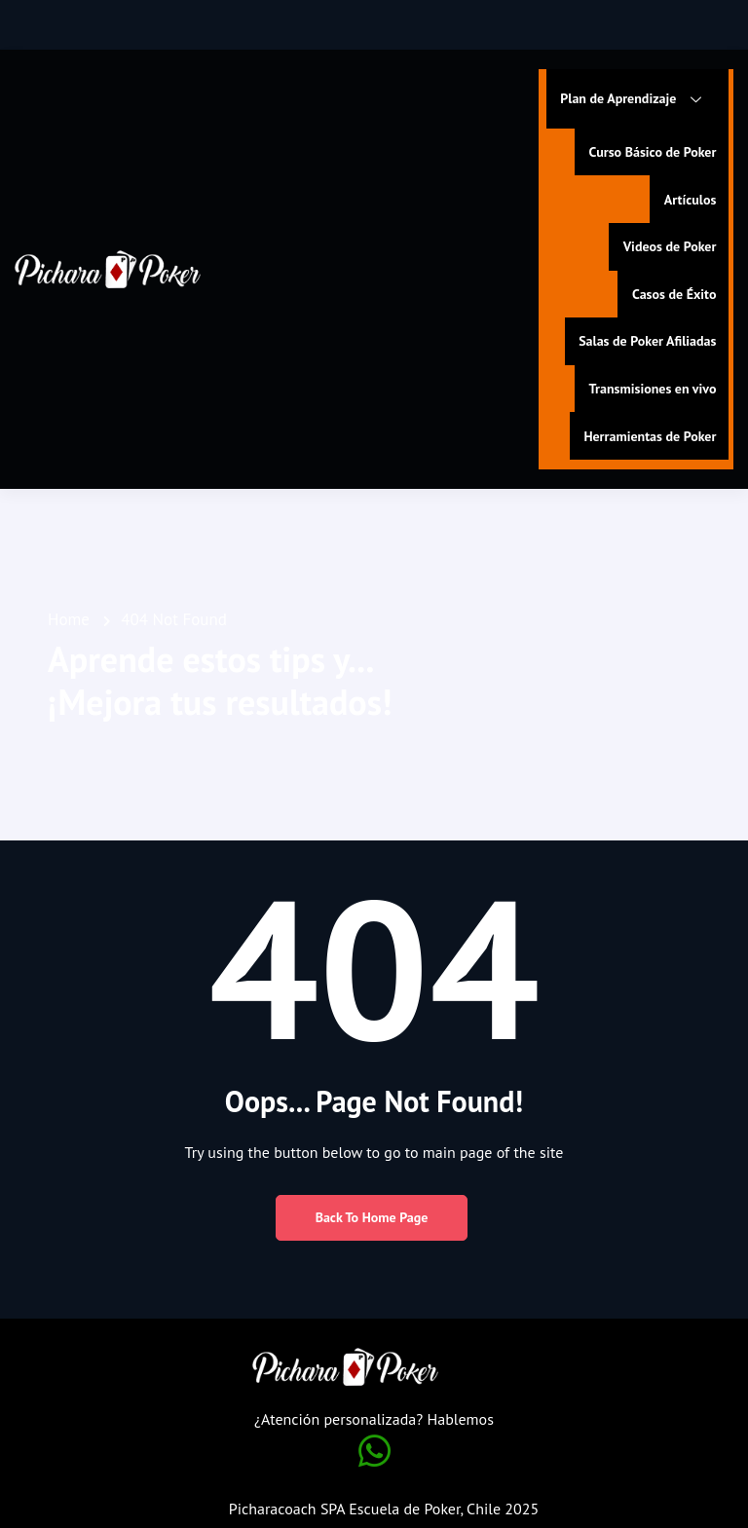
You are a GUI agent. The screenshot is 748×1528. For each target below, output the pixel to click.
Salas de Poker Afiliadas (645, 338)
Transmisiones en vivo (650, 384)
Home (69, 614)
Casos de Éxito (672, 291)
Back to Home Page (372, 1212)
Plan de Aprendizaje (636, 100)
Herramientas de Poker (647, 431)
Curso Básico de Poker (650, 151)
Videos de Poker (667, 244)
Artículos (687, 197)
